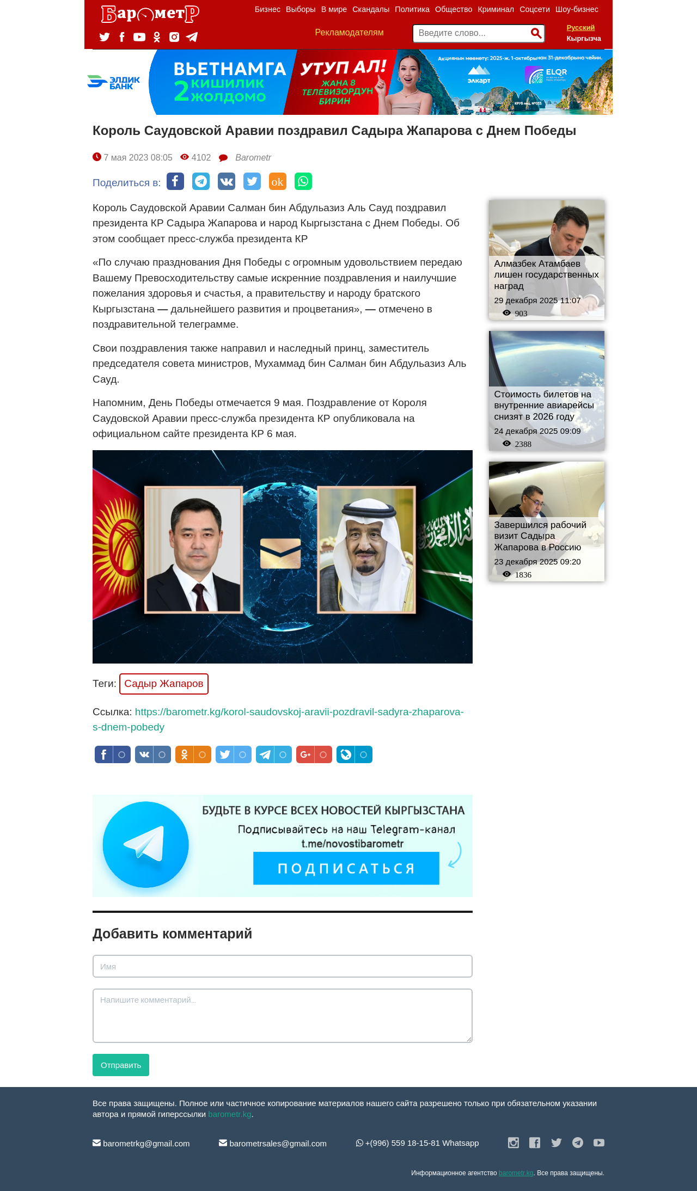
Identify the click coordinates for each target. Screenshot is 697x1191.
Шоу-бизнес (576, 9)
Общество (453, 9)
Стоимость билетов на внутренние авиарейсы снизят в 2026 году (544, 405)
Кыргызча (584, 38)
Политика (412, 9)
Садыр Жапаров (164, 683)
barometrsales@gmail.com (273, 1143)
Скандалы (370, 9)
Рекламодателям (349, 32)
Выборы (301, 9)
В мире (334, 9)
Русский (581, 27)
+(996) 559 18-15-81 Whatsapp (417, 1142)
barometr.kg (229, 1114)
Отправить (121, 1065)
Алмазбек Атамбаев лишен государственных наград (546, 275)
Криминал (496, 9)
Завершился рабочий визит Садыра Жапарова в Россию (540, 536)
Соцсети (534, 9)
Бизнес (267, 9)
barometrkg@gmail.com (141, 1143)
